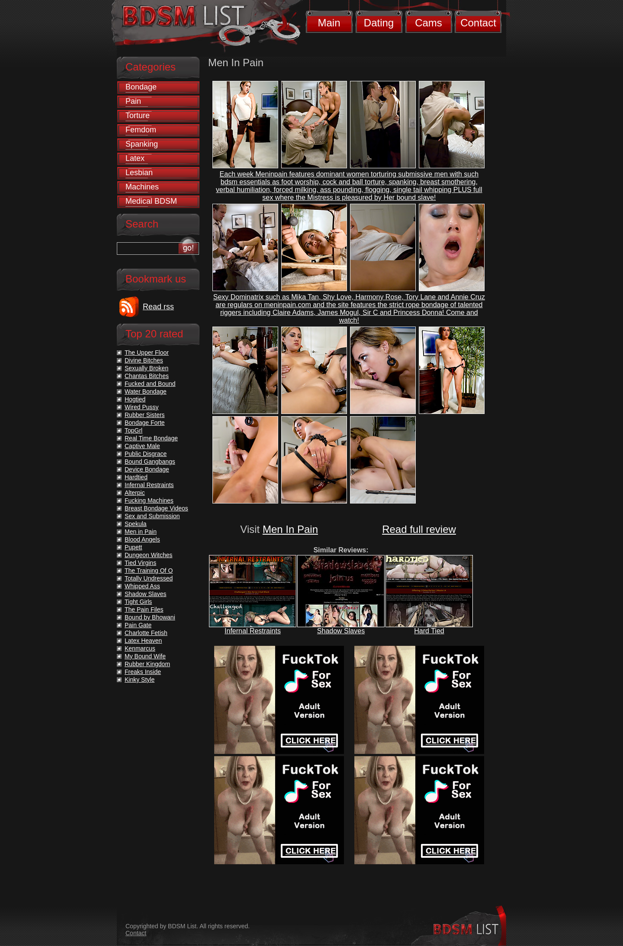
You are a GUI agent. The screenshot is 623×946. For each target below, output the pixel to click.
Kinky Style (139, 679)
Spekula (136, 523)
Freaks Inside (143, 671)
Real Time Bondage (151, 438)
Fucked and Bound (150, 383)
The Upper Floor (147, 352)
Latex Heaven (143, 640)
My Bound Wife (145, 656)
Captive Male (142, 446)
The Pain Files (144, 609)
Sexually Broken (146, 368)
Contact (478, 23)
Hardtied (136, 477)
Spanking (141, 144)
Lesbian (139, 172)
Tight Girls (138, 601)
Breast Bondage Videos (156, 508)
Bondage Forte (145, 422)
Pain (133, 101)
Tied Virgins (140, 562)
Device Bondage (147, 469)
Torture (137, 115)
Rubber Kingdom (147, 664)
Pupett (133, 547)
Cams (428, 23)
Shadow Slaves (341, 631)
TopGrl (133, 430)
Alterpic (135, 492)
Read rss (158, 306)
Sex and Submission (152, 516)
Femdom (140, 129)
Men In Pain (290, 529)
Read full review (419, 529)
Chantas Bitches (147, 375)
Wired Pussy (142, 407)
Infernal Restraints (253, 631)
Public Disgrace (146, 453)
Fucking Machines (149, 500)
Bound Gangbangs (150, 461)
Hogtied (135, 399)
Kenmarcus (140, 648)
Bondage (141, 87)
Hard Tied (429, 631)
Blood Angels (142, 539)
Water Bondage (146, 391)
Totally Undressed (149, 578)
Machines (142, 187)
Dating (379, 23)
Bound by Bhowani (150, 617)
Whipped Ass (142, 586)
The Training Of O (149, 570)
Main (329, 23)
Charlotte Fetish (146, 632)
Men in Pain (141, 531)
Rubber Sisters (145, 414)
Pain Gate (138, 625)
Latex (135, 158)
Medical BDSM (151, 201)
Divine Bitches (144, 360)
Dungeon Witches (149, 555)
